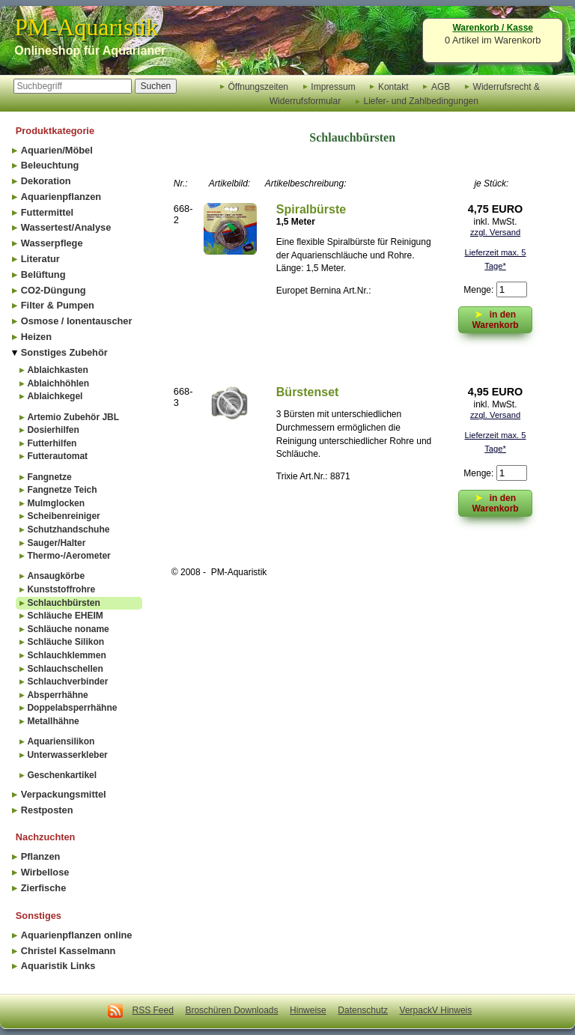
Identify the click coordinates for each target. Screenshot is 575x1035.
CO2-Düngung (53, 290)
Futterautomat (57, 456)
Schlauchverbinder (67, 681)
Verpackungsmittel (63, 794)
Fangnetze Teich (62, 490)
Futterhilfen (51, 443)
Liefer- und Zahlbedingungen (420, 101)
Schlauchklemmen (66, 655)
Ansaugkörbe (56, 576)
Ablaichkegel (54, 396)
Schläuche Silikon (65, 642)
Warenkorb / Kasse (492, 27)
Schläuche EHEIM (65, 615)
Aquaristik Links (58, 965)
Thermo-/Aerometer (68, 555)
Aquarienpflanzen (61, 196)
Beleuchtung (50, 165)
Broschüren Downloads (231, 1010)
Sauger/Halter (56, 543)
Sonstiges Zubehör (64, 352)
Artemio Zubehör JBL (73, 417)
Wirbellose (45, 872)
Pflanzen (41, 856)
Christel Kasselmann (68, 950)
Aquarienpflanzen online (77, 935)
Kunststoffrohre (61, 589)
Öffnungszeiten (258, 86)
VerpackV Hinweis (436, 1010)
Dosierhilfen (53, 430)
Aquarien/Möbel (57, 150)
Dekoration (46, 180)
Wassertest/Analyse (66, 227)
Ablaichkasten (57, 370)
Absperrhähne (57, 695)
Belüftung (43, 274)
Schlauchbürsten (63, 603)
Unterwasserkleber (67, 755)
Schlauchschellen (65, 669)
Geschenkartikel (62, 775)
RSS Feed (153, 1010)
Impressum (333, 86)
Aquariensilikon (60, 741)
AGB (440, 86)
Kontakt (393, 86)
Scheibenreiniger (63, 516)
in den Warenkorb (495, 502)
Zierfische (43, 887)
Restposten (47, 810)
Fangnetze (49, 477)
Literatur (40, 258)
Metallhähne (53, 721)
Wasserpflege (52, 243)
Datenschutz (363, 1010)
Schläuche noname (68, 629)
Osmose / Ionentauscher (77, 321)
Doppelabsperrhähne (72, 707)
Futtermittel (47, 212)
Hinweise (308, 1010)
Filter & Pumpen (57, 305)
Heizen (36, 336)
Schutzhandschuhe (68, 529)
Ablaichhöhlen (58, 383)
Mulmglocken (56, 503)
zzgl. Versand (495, 232)
